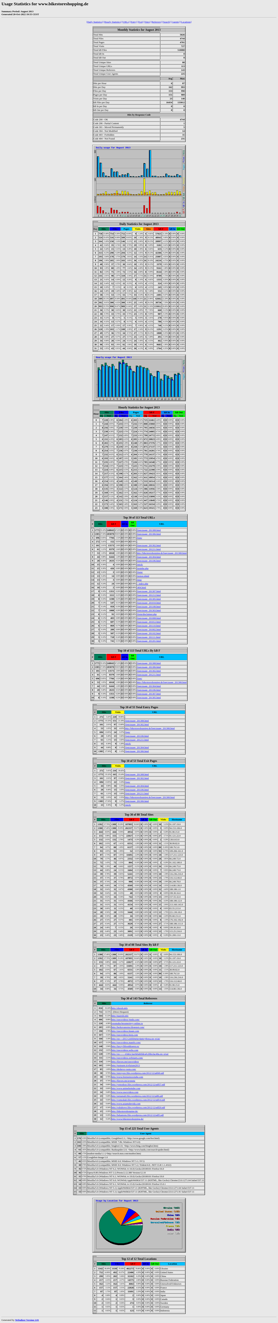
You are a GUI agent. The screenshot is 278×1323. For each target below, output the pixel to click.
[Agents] (175, 22)
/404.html (141, 587)
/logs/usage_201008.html (149, 618)
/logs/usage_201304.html (149, 556)
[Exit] (140, 22)
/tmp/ (139, 579)
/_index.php (142, 583)
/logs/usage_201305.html (149, 599)
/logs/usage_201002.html (149, 629)
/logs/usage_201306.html (149, 534)
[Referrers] (156, 22)
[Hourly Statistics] (112, 22)
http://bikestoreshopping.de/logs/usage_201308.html (162, 553)
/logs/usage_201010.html (149, 602)
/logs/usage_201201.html (149, 641)
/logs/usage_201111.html (149, 637)
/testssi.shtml (143, 576)
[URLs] (126, 22)
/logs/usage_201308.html (149, 530)
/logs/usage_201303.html (149, 610)
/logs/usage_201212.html (149, 595)
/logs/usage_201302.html (149, 545)
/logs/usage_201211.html (149, 549)
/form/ (140, 572)
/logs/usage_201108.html (149, 606)
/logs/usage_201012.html (149, 621)
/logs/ (139, 537)
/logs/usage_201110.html (149, 625)
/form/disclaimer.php (147, 614)
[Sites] (147, 22)
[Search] (166, 22)
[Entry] (133, 22)
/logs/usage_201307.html (149, 591)
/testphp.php (143, 568)
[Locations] (185, 22)
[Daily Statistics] (95, 22)
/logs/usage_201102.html (149, 633)
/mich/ (140, 564)
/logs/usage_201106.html (149, 560)
